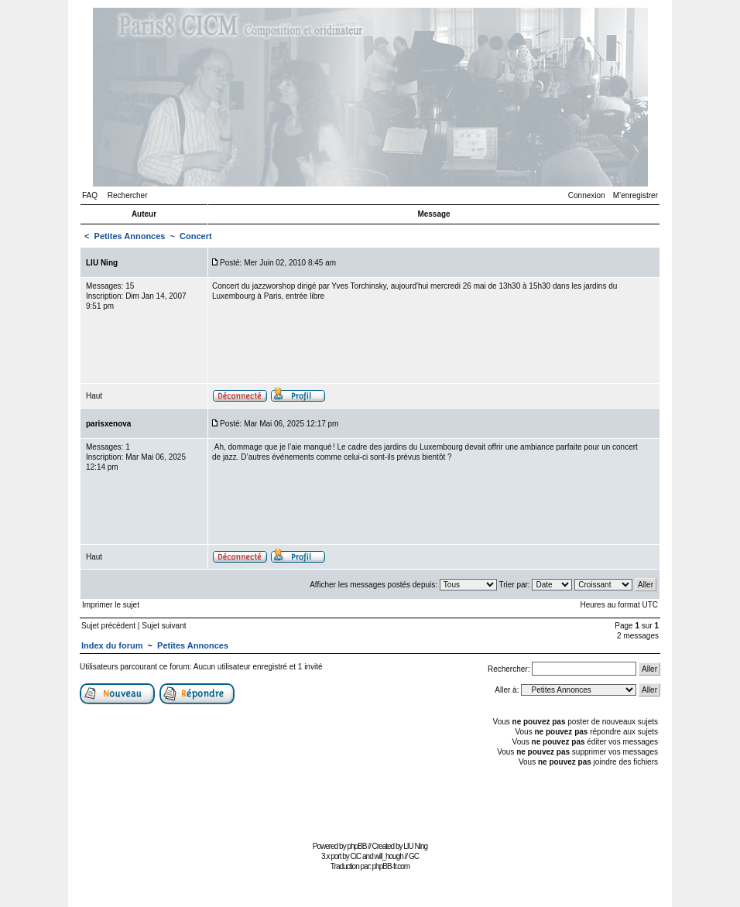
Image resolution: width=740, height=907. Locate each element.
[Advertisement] (370, 802)
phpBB (356, 846)
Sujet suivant (164, 625)
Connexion (586, 195)
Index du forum (111, 645)
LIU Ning (415, 846)
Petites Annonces (130, 236)
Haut (94, 396)
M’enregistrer (635, 195)
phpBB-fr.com (391, 866)
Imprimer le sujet (110, 605)
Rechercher (128, 195)
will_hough (389, 856)
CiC (356, 856)
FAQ (90, 195)
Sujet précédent (108, 625)
